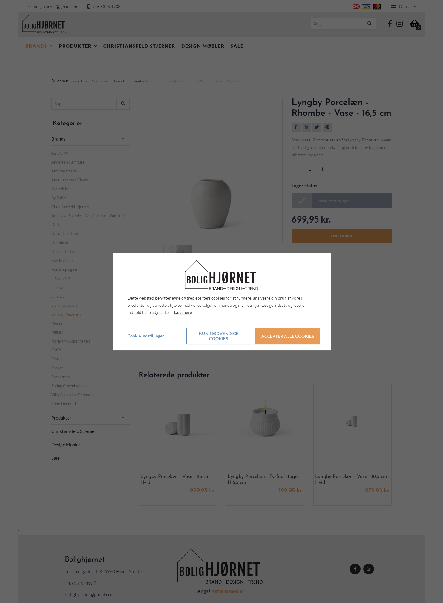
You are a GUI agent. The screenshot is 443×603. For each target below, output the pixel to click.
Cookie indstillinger (146, 336)
